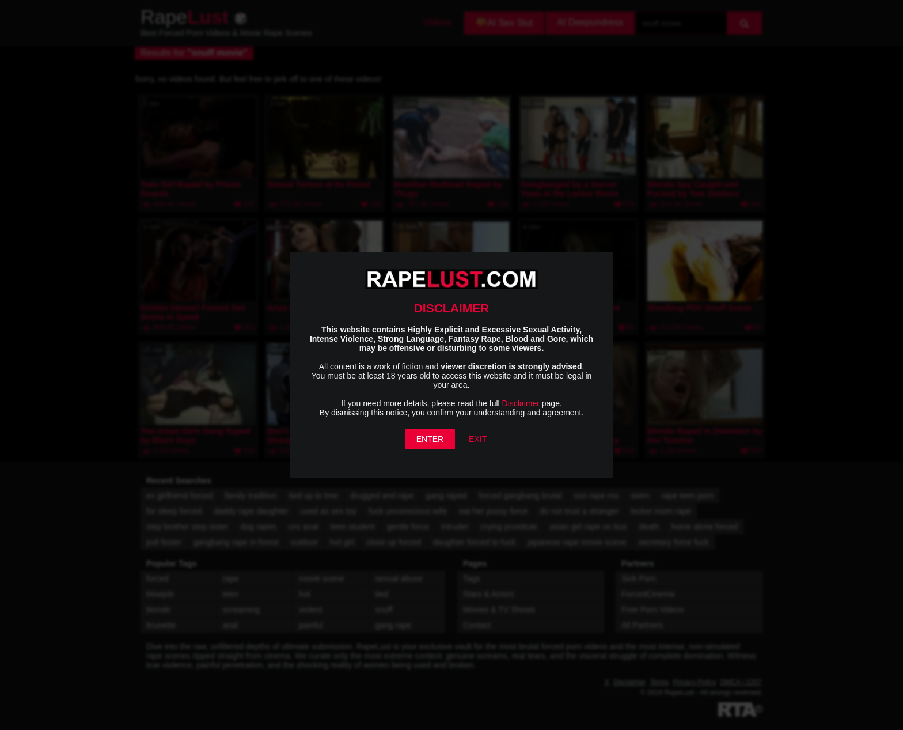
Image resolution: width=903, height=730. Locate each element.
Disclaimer (521, 403)
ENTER (429, 439)
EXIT (478, 439)
